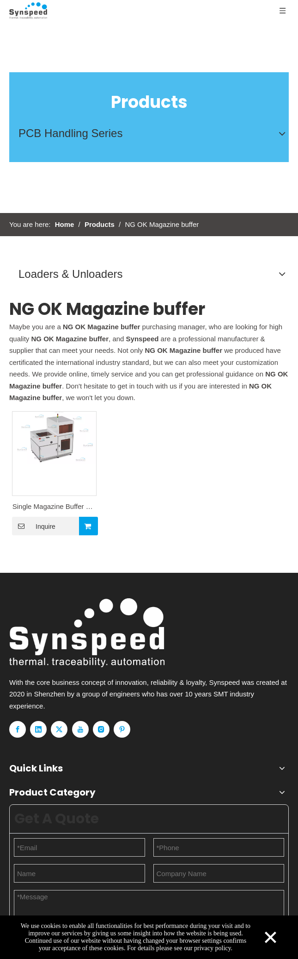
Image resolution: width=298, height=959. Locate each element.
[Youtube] (80, 729)
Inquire (33, 526)
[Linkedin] (38, 729)
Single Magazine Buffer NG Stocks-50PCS (54, 507)
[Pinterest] (122, 729)
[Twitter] (59, 729)
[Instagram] (101, 729)
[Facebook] (17, 729)
